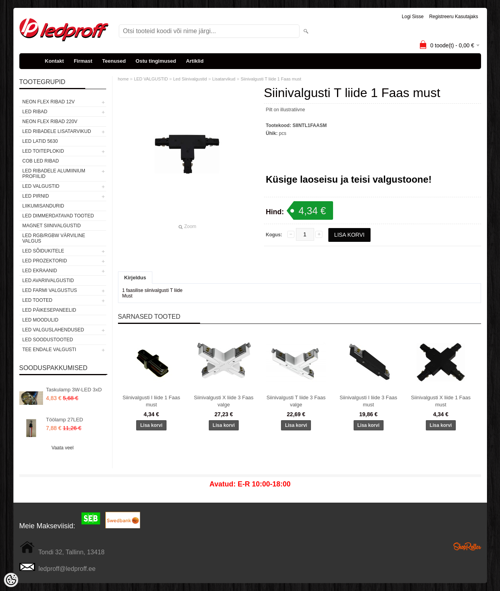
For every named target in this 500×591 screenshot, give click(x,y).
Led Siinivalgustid (190, 79)
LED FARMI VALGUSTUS (49, 290)
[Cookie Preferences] (11, 580)
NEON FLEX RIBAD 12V (48, 102)
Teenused (114, 61)
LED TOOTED (37, 300)
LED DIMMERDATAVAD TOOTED (58, 216)
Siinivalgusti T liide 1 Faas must (271, 79)
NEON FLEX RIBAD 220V (49, 121)
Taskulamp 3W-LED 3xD (74, 390)
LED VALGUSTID (41, 186)
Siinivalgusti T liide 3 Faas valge (296, 401)
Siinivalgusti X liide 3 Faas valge (223, 401)
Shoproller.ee (467, 546)
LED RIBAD (34, 111)
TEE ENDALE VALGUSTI (49, 349)
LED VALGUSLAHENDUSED (53, 330)
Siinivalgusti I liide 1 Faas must (151, 401)
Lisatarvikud (224, 79)
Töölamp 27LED (64, 420)
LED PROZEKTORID (44, 261)
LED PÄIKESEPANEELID (49, 310)
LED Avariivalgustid (48, 280)
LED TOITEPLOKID (43, 151)
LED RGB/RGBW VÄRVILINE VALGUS (53, 238)
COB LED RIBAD (40, 161)
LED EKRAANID (39, 270)
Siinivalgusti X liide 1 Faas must (440, 401)
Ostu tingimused (156, 61)
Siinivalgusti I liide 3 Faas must (368, 401)
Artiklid (195, 61)
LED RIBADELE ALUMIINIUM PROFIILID (53, 173)
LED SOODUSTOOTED (47, 339)
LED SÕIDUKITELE (43, 251)
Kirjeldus (135, 278)
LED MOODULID (40, 320)
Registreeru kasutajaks (453, 16)
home (123, 79)
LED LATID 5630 (40, 141)
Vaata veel (63, 448)
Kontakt (54, 61)
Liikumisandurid (43, 206)
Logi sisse (412, 16)
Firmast (83, 61)
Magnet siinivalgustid (51, 225)
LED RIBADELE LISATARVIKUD (56, 131)
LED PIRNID (35, 196)
